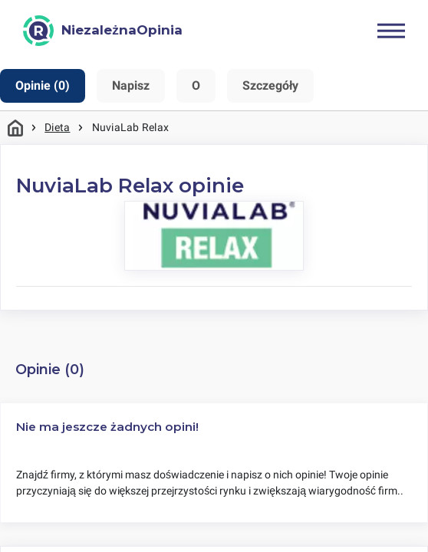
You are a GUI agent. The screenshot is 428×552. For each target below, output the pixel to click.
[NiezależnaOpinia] (103, 30)
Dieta (57, 127)
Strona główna (15, 127)
